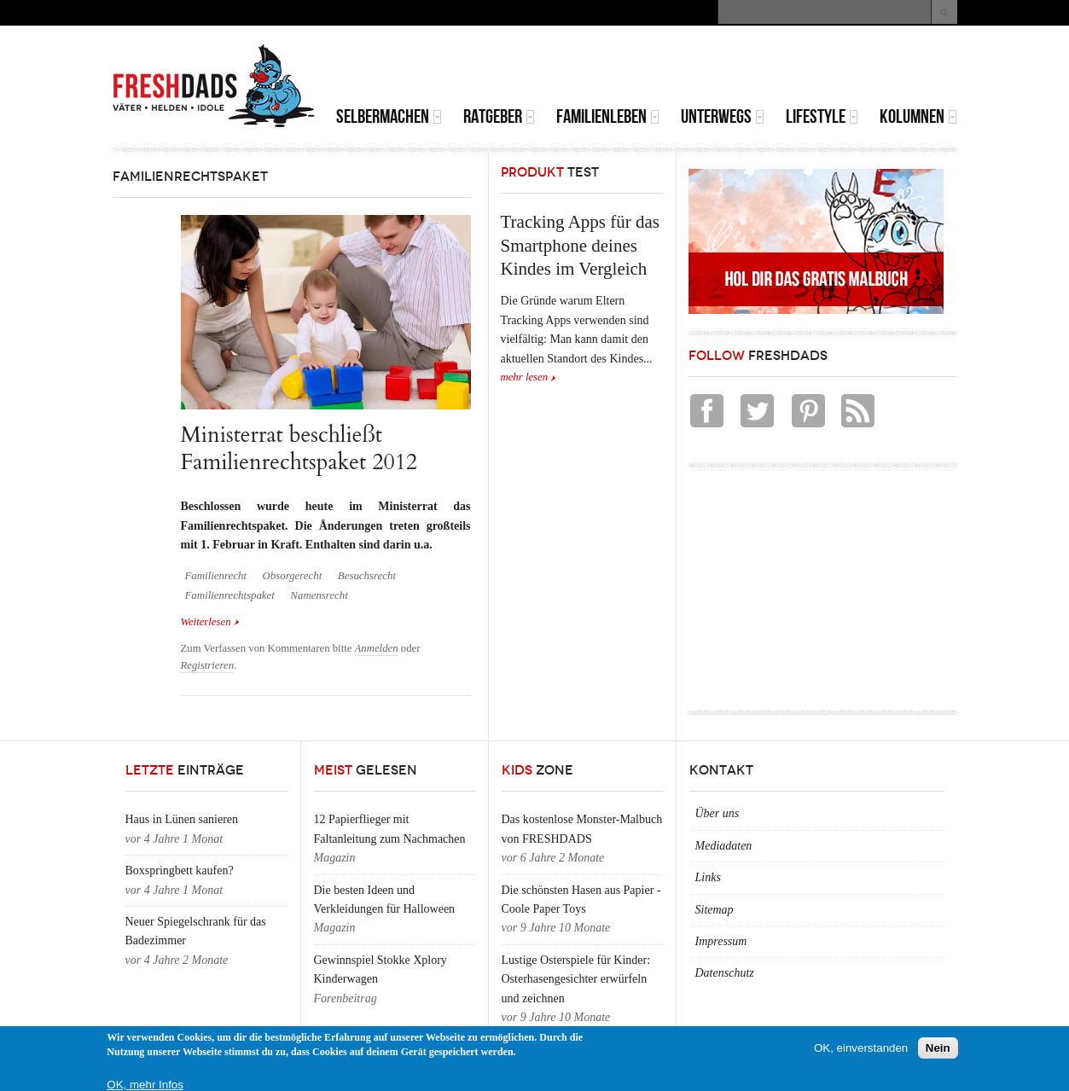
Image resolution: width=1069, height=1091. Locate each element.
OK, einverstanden (861, 1048)
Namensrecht (318, 595)
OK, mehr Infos (145, 1084)
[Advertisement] (757, 68)
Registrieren (208, 665)
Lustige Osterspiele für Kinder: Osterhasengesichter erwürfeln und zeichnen (576, 979)
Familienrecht (216, 576)
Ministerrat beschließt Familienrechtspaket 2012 (299, 448)
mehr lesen (525, 377)
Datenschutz (724, 972)
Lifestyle (822, 116)
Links (708, 877)
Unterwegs (722, 116)
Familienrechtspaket (230, 595)
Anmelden (376, 648)
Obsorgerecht (292, 576)
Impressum (721, 941)
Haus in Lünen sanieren (182, 819)
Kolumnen (918, 116)
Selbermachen (389, 116)
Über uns (717, 813)
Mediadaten (723, 845)
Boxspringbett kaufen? (179, 870)
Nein (938, 1048)
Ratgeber (499, 116)
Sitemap (714, 909)
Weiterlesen (210, 620)
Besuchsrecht (367, 576)
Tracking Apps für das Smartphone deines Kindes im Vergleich (580, 245)
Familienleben (607, 116)
